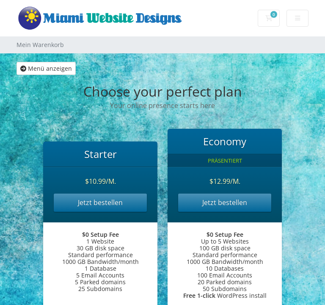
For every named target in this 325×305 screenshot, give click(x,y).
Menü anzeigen (46, 68)
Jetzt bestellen (100, 202)
